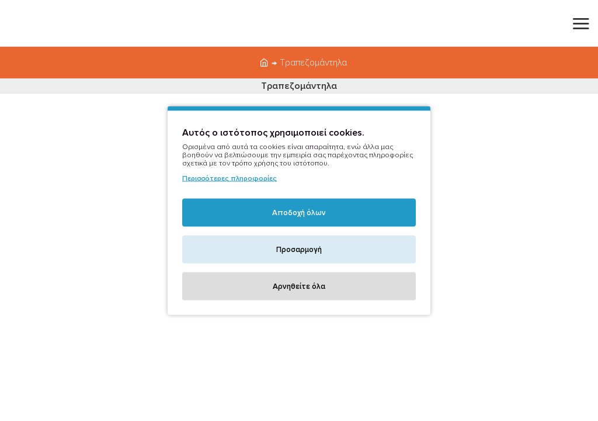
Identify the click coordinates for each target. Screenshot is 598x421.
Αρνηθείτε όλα (299, 286)
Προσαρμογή (299, 249)
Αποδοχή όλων (299, 213)
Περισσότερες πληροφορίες (229, 178)
